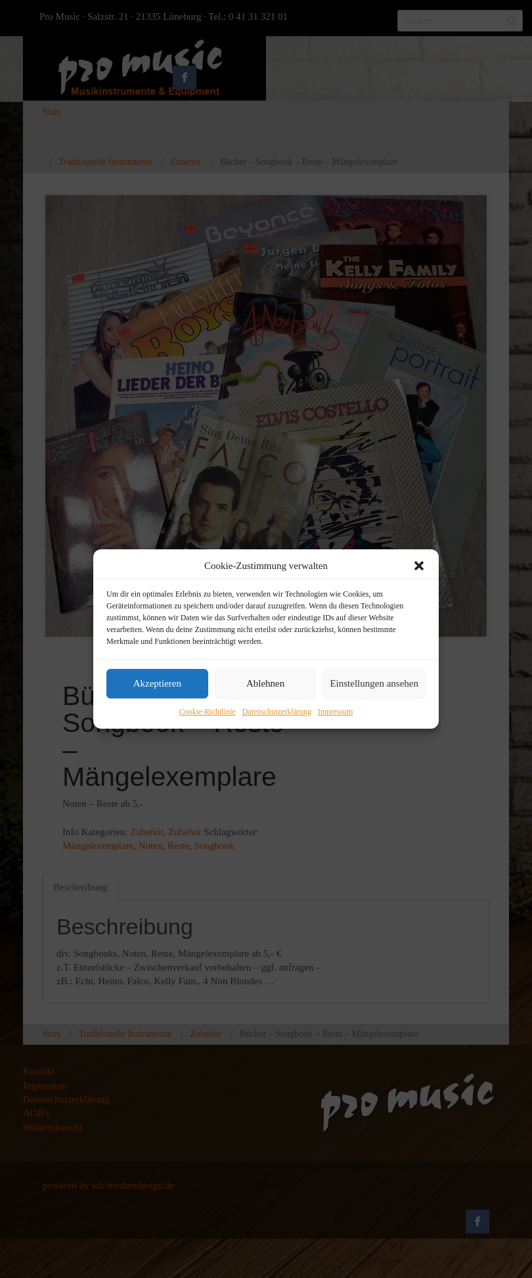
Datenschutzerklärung (276, 711)
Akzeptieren (157, 684)
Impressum (335, 711)
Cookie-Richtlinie (207, 711)
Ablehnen (265, 684)
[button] (419, 565)
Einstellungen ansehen (374, 684)
